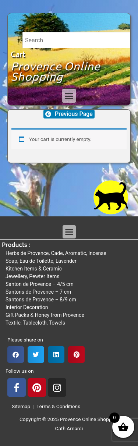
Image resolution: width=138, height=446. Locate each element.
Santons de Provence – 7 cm (38, 292)
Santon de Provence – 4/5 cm (40, 284)
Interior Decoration (27, 307)
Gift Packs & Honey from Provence (45, 315)
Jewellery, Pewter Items (33, 276)
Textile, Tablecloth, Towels (35, 323)
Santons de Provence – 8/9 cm (41, 299)
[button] (69, 95)
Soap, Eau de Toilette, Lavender (41, 261)
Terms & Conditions (58, 406)
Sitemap (19, 406)
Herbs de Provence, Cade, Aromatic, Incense (56, 253)
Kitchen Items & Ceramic (34, 269)
